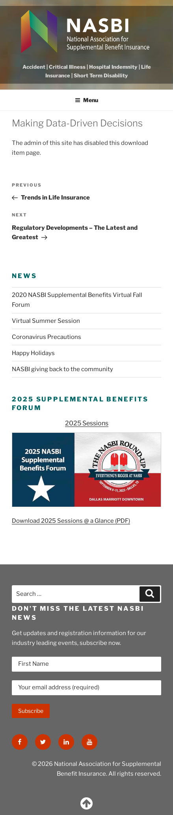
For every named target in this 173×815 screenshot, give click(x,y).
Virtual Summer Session (46, 320)
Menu (86, 100)
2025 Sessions (86, 423)
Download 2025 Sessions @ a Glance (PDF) (71, 520)
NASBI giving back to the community (62, 369)
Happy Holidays (33, 353)
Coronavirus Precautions (46, 337)
